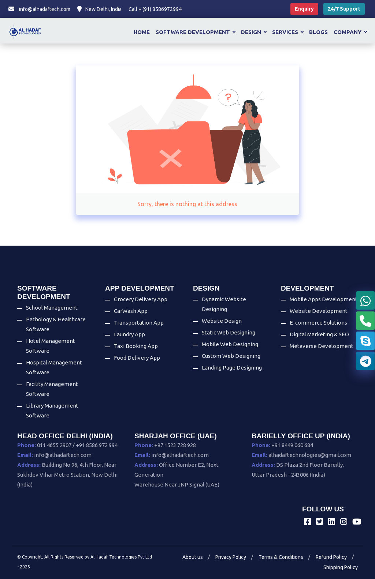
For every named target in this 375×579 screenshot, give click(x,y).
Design (253, 32)
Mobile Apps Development (323, 299)
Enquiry (304, 9)
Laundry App (129, 334)
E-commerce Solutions (318, 322)
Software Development (195, 32)
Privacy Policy (230, 557)
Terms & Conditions (281, 557)
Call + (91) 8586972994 (155, 9)
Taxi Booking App (136, 346)
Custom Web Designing (231, 356)
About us (192, 557)
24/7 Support (344, 9)
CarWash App (131, 311)
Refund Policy (331, 557)
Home (142, 32)
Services (287, 32)
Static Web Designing (228, 332)
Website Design (222, 321)
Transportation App (139, 322)
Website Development (319, 311)
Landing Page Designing (232, 367)
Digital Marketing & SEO (319, 334)
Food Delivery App (137, 358)
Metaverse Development (321, 346)
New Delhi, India (99, 9)
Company (350, 32)
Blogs (318, 32)
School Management (52, 307)
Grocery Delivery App (140, 299)
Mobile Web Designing (230, 344)
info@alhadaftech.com (39, 9)
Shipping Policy (340, 567)
